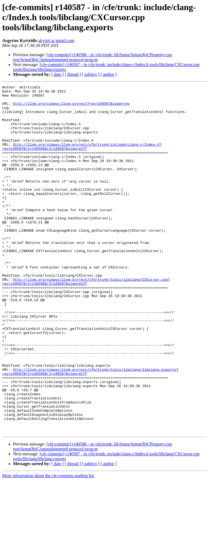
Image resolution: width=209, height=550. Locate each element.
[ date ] (57, 74)
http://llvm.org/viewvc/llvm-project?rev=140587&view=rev (71, 107)
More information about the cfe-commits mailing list (48, 545)
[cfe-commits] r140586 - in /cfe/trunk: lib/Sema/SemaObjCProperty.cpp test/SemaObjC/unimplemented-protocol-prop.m (92, 57)
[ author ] (108, 74)
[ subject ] (90, 74)
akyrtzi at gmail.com (56, 40)
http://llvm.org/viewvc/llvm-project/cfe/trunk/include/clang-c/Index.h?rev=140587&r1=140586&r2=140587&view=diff (81, 159)
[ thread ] (73, 74)
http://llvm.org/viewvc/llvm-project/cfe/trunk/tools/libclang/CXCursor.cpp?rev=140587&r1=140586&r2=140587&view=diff (86, 321)
